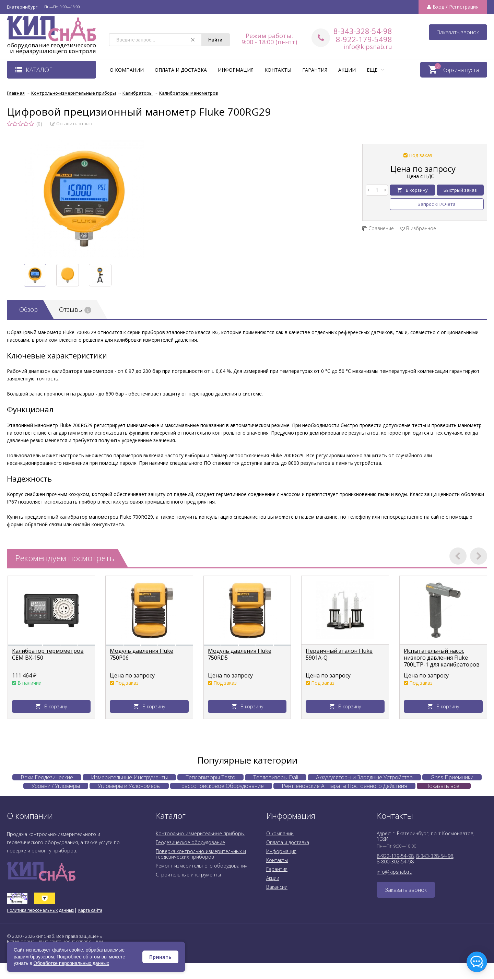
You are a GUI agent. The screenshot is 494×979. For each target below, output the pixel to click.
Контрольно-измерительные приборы (200, 833)
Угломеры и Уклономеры (129, 786)
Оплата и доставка (181, 70)
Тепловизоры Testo (210, 777)
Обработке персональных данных (71, 963)
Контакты (277, 70)
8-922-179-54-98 (395, 856)
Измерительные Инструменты (129, 777)
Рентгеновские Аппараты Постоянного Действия (344, 786)
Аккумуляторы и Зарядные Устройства (364, 777)
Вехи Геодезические (47, 777)
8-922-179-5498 (364, 39)
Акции (347, 70)
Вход (438, 7)
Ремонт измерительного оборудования (201, 865)
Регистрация (464, 7)
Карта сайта (90, 910)
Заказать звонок (458, 32)
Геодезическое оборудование (190, 842)
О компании (127, 70)
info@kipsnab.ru (367, 47)
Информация (236, 70)
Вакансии (276, 887)
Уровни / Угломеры (56, 786)
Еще (375, 70)
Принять (160, 957)
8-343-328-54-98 (362, 31)
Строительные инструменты (188, 874)
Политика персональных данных (40, 910)
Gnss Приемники (452, 777)
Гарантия (314, 70)
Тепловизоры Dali (275, 777)
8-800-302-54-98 (395, 861)
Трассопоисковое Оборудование (221, 786)
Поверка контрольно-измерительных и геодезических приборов (201, 854)
